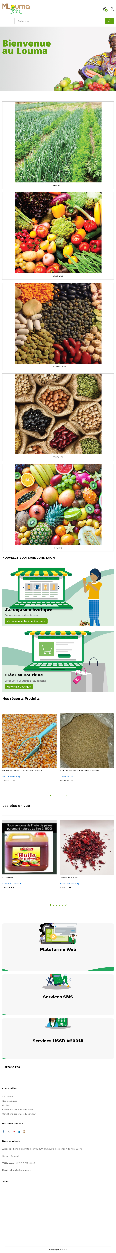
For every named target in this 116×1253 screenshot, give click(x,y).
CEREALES (58, 457)
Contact (6, 1105)
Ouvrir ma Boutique (19, 686)
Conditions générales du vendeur (19, 1114)
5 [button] (62, 795)
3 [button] (56, 795)
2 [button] (53, 795)
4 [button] (59, 795)
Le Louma (7, 1096)
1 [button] (50, 795)
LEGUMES (58, 276)
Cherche (109, 21)
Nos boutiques (9, 1101)
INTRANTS (58, 185)
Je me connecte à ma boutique (26, 621)
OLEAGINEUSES (58, 366)
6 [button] (65, 795)
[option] (29, 749)
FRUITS (58, 548)
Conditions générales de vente (17, 1109)
